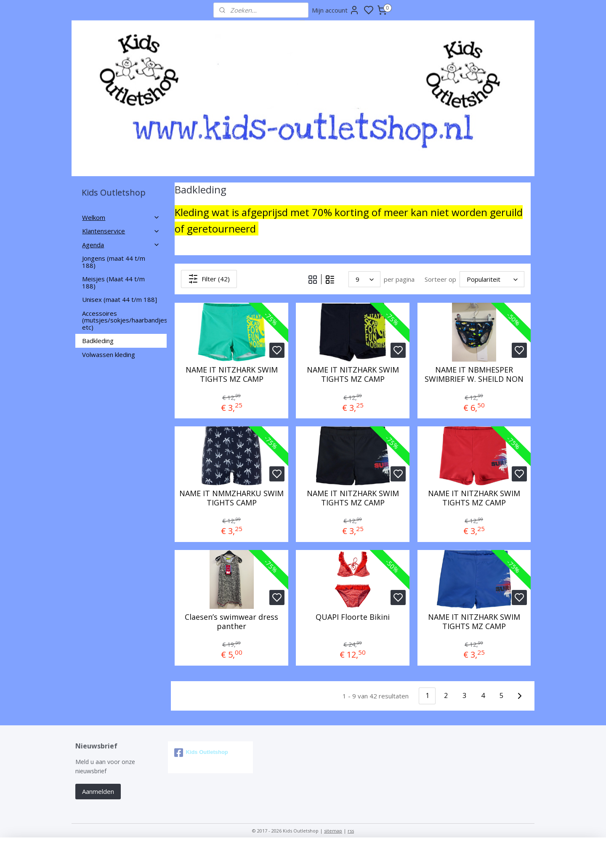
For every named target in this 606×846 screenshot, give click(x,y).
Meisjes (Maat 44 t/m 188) (113, 282)
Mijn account (335, 10)
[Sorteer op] (492, 279)
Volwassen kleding (108, 354)
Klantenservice (121, 231)
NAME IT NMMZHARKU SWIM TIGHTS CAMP (231, 498)
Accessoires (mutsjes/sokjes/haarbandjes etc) (124, 320)
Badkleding (98, 340)
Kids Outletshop (201, 753)
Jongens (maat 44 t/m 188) (113, 262)
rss (351, 830)
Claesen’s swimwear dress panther (231, 622)
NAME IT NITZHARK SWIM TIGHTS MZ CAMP (231, 374)
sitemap (333, 830)
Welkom (121, 217)
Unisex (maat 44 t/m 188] (119, 299)
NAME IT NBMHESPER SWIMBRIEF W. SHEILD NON (473, 374)
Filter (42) (209, 279)
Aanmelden (98, 791)
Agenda (121, 245)
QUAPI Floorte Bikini (353, 617)
